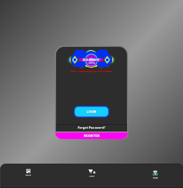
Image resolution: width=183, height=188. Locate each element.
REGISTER (92, 136)
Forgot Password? (91, 128)
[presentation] (92, 89)
